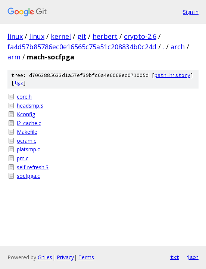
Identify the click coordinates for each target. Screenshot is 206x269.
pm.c (22, 158)
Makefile (27, 131)
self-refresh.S (33, 167)
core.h (24, 96)
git (81, 36)
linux (15, 36)
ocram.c (26, 140)
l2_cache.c (29, 123)
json (193, 257)
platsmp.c (28, 149)
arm (14, 56)
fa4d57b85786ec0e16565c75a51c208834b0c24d (81, 46)
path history (172, 75)
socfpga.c (28, 175)
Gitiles (45, 257)
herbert (105, 36)
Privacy (65, 257)
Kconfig (26, 114)
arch (178, 46)
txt (174, 257)
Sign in (191, 11)
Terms (86, 257)
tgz (18, 83)
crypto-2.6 (140, 36)
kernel (61, 36)
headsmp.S (30, 105)
